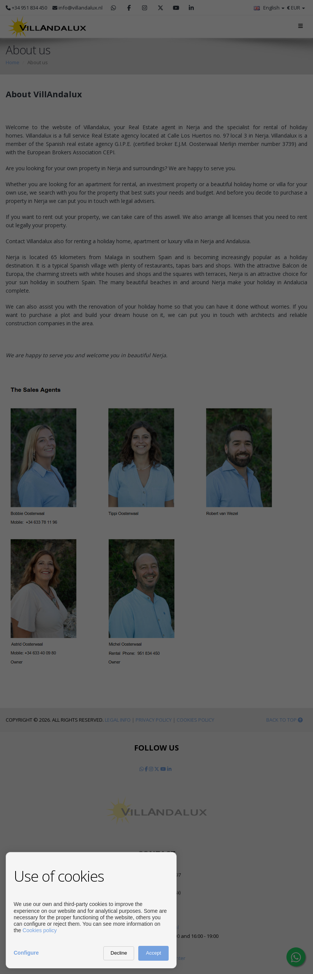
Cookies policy (39, 930)
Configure (26, 953)
